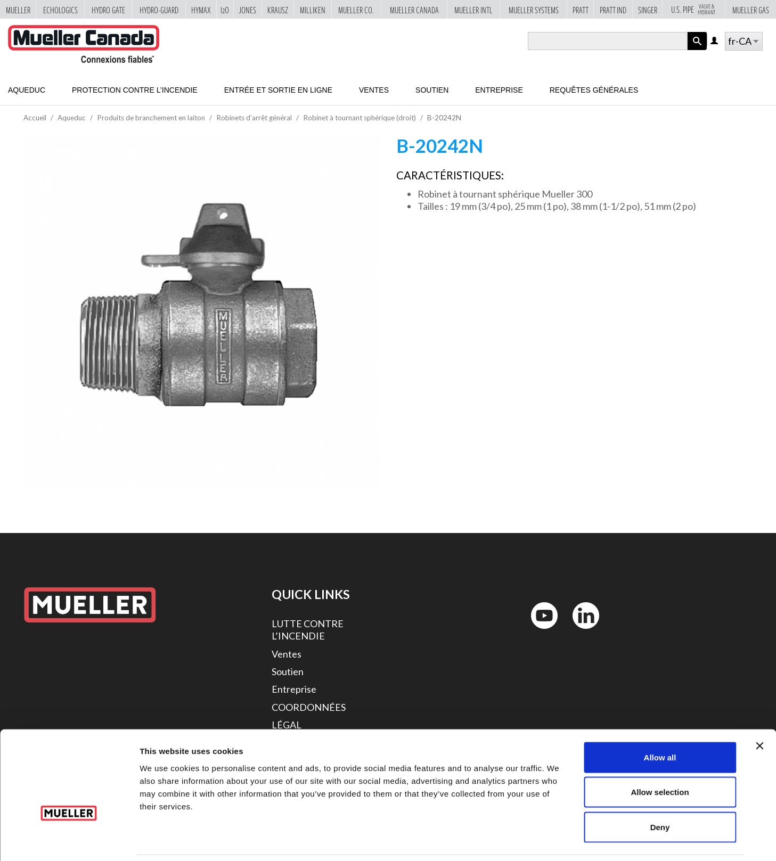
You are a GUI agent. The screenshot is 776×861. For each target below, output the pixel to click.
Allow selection (660, 756)
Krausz (277, 10)
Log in (715, 41)
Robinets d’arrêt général (254, 117)
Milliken (312, 10)
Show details (559, 839)
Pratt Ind (613, 10)
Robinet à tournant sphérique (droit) (359, 117)
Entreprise (498, 90)
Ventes (374, 90)
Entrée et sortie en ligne (278, 90)
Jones (247, 10)
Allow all (660, 721)
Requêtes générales (594, 90)
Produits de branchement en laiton (151, 117)
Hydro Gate (108, 10)
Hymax (201, 10)
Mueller (18, 10)
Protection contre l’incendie (135, 90)
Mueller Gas (750, 10)
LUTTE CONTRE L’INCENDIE (308, 630)
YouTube (538, 631)
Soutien (431, 90)
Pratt (581, 10)
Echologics (60, 10)
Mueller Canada (414, 10)
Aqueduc (26, 90)
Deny (660, 791)
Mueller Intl (473, 10)
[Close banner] (759, 710)
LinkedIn (581, 631)
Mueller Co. (356, 10)
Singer (647, 10)
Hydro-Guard (159, 10)
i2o (224, 10)
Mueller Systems (534, 10)
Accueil (34, 117)
